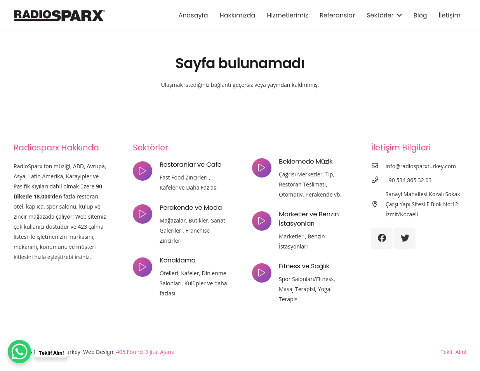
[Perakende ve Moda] (146, 214)
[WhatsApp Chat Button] (19, 351)
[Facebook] (382, 238)
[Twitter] (405, 238)
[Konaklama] (146, 267)
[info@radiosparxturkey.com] (378, 166)
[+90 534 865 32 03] (378, 180)
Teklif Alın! (453, 351)
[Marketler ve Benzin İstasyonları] (265, 221)
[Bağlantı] (60, 15)
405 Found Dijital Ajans (145, 351)
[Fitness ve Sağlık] (265, 273)
